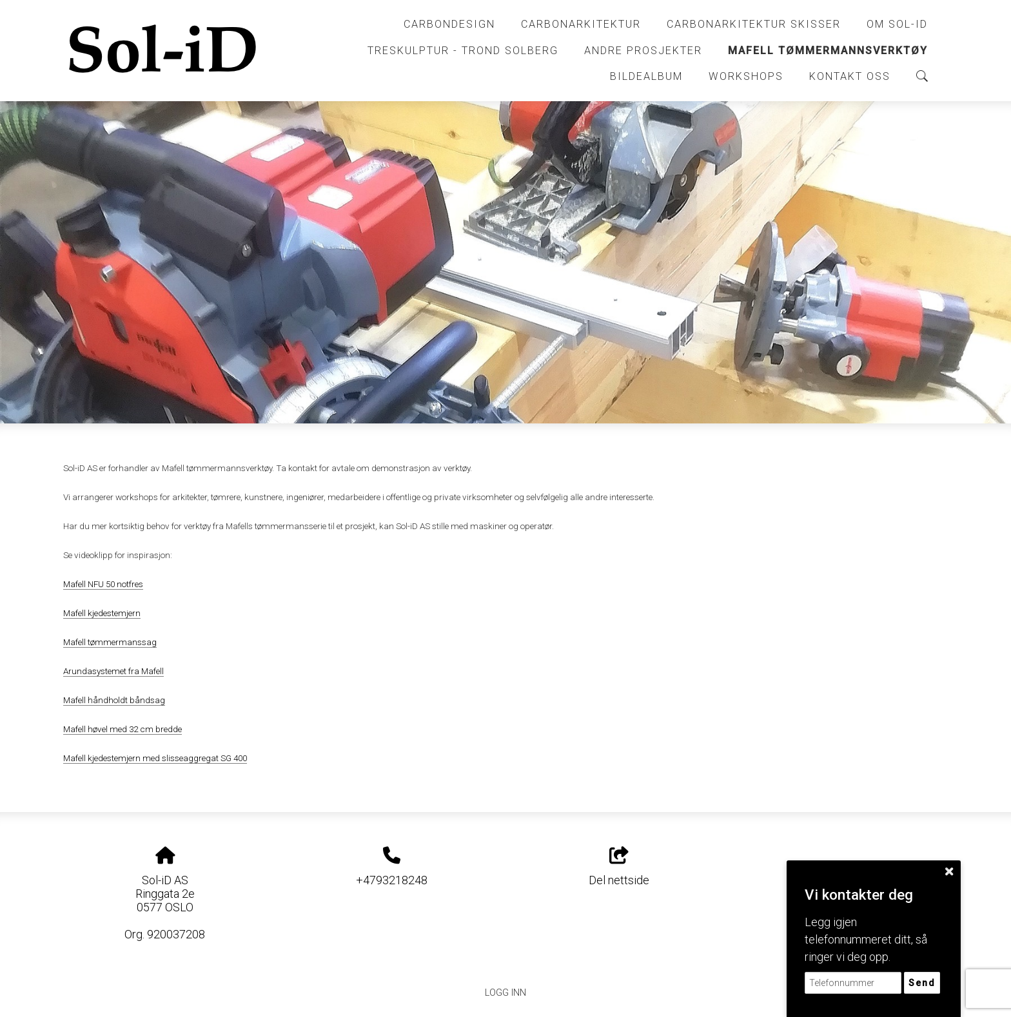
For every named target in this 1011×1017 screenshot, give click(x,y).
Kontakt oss (849, 76)
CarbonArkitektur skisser (754, 24)
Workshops (746, 76)
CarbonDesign (449, 24)
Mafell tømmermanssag (110, 642)
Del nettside (619, 867)
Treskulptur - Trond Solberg (463, 50)
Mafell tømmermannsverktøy (828, 50)
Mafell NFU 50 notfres (103, 584)
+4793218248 (391, 880)
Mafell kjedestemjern (102, 613)
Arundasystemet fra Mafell (113, 671)
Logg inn (505, 992)
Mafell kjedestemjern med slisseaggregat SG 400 (155, 758)
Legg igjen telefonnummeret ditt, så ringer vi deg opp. (866, 939)
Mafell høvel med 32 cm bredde (122, 729)
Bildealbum (646, 76)
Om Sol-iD (897, 24)
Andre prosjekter (643, 50)
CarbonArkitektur (581, 24)
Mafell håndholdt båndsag (114, 700)
